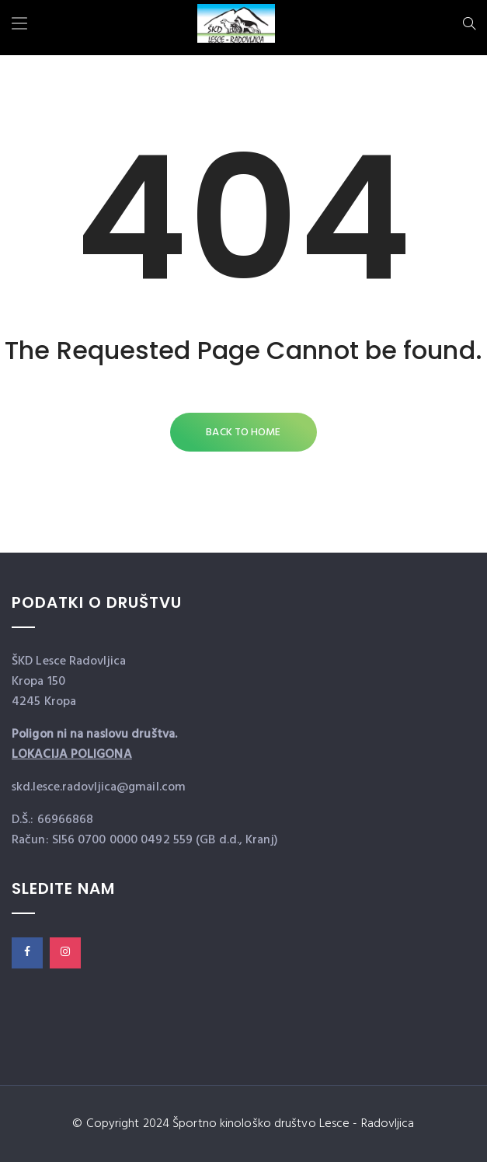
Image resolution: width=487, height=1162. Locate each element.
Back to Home (243, 432)
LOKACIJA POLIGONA (72, 755)
